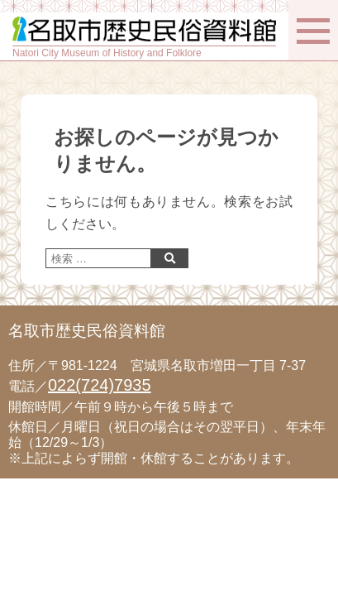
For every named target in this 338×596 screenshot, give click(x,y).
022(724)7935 (99, 385)
